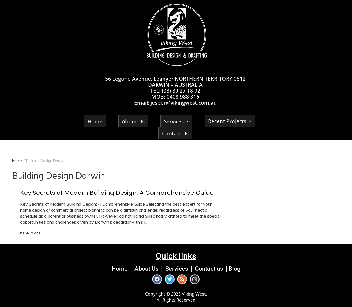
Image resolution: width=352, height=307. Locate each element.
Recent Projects (229, 121)
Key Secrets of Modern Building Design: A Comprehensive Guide (117, 193)
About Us (133, 121)
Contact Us (175, 133)
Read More (30, 233)
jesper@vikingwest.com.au (184, 102)
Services (176, 121)
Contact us (209, 268)
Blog (234, 268)
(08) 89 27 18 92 (181, 90)
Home (95, 121)
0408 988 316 (183, 96)
